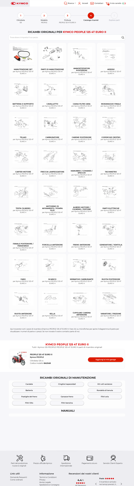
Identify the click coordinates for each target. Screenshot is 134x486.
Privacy (42, 480)
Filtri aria (105, 397)
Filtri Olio (29, 403)
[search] (123, 37)
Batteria (29, 390)
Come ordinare (16, 480)
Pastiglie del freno (29, 397)
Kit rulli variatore (105, 384)
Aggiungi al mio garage (106, 360)
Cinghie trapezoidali (67, 384)
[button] (19, 359)
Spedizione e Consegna (49, 485)
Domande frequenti (18, 477)
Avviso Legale (45, 482)
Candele (29, 384)
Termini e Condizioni (48, 477)
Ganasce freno (67, 397)
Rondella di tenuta (105, 390)
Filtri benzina (67, 403)
